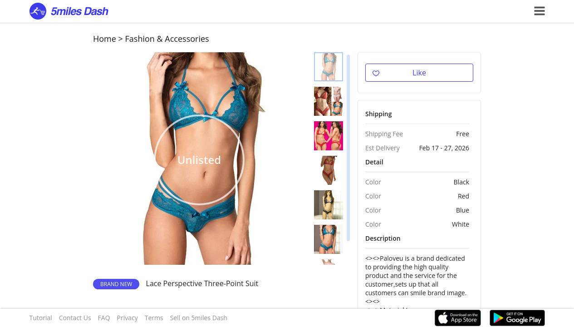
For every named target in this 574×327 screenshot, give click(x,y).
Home (104, 38)
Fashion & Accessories (167, 38)
